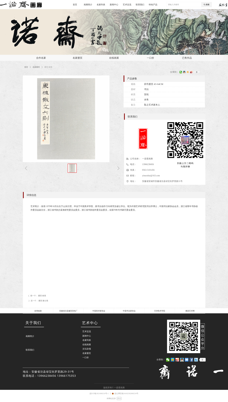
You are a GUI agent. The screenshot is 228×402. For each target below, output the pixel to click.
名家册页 (36, 67)
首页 (26, 67)
